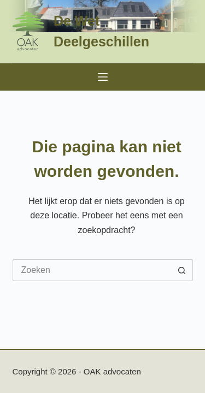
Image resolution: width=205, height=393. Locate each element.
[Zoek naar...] (92, 270)
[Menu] (103, 77)
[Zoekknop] (182, 270)
